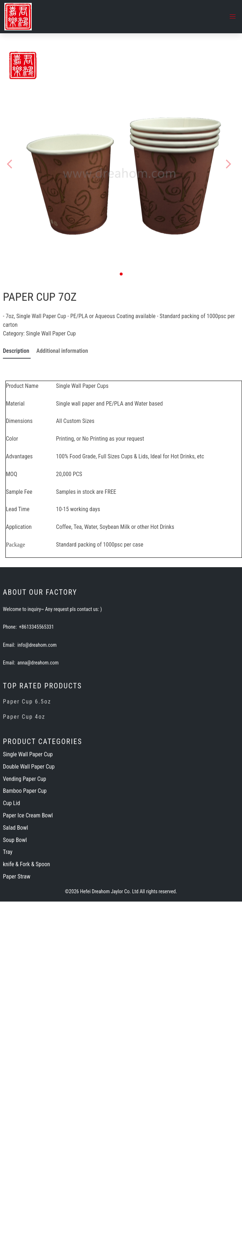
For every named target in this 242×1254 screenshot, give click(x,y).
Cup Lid (11, 864)
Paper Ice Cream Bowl (28, 876)
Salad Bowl (15, 888)
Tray (8, 913)
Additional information (62, 350)
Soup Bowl (15, 900)
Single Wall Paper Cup (51, 333)
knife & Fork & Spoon (26, 925)
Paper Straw (16, 937)
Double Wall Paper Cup (28, 827)
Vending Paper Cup (24, 839)
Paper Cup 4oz (24, 778)
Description (17, 350)
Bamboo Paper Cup (25, 851)
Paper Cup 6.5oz (27, 762)
